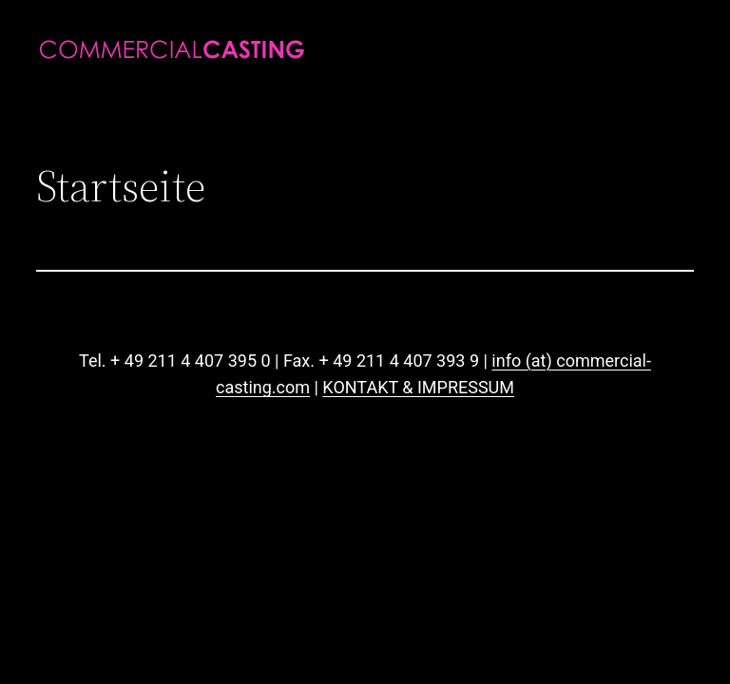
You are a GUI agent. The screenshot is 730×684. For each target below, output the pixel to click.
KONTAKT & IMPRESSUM (418, 387)
